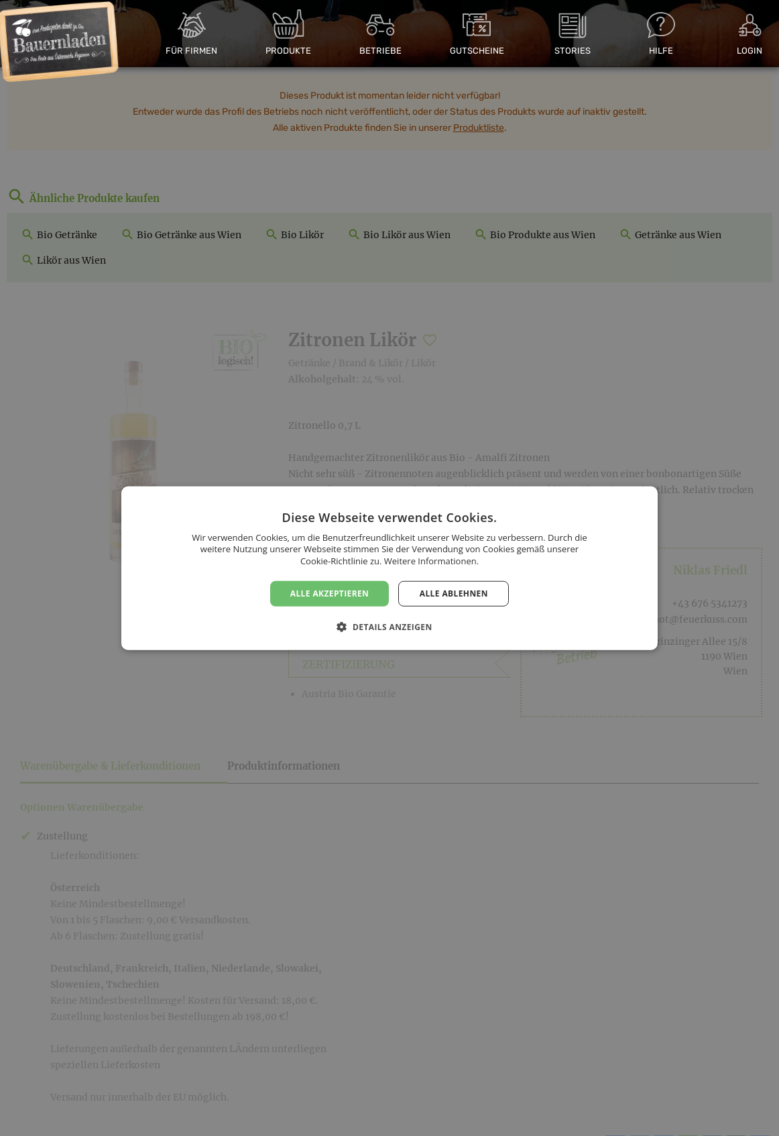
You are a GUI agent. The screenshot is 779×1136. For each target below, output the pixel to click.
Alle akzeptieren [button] (329, 593)
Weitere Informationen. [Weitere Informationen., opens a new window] (431, 561)
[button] (389, 626)
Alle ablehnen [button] (454, 593)
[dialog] (389, 568)
